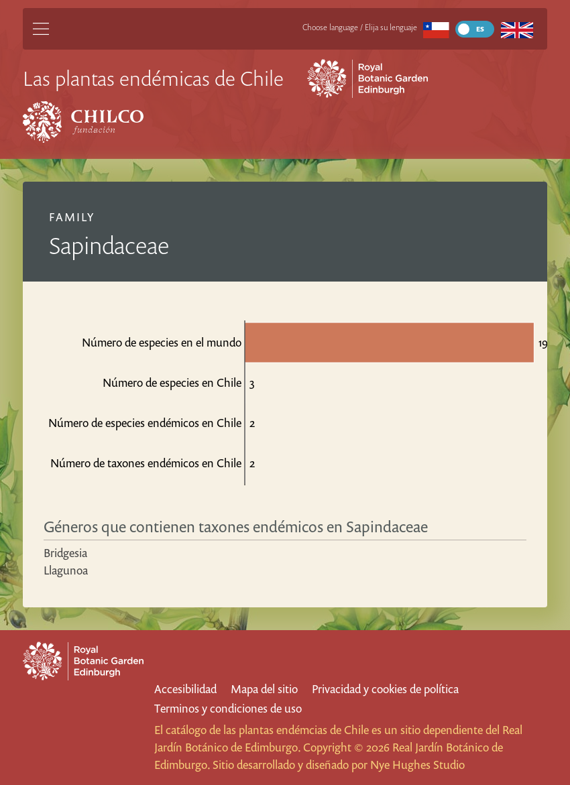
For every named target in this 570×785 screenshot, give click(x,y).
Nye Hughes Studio (417, 764)
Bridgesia (65, 552)
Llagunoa (66, 570)
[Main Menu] (41, 29)
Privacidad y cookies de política (385, 689)
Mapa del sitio (264, 689)
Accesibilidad (185, 689)
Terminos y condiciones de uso (228, 708)
